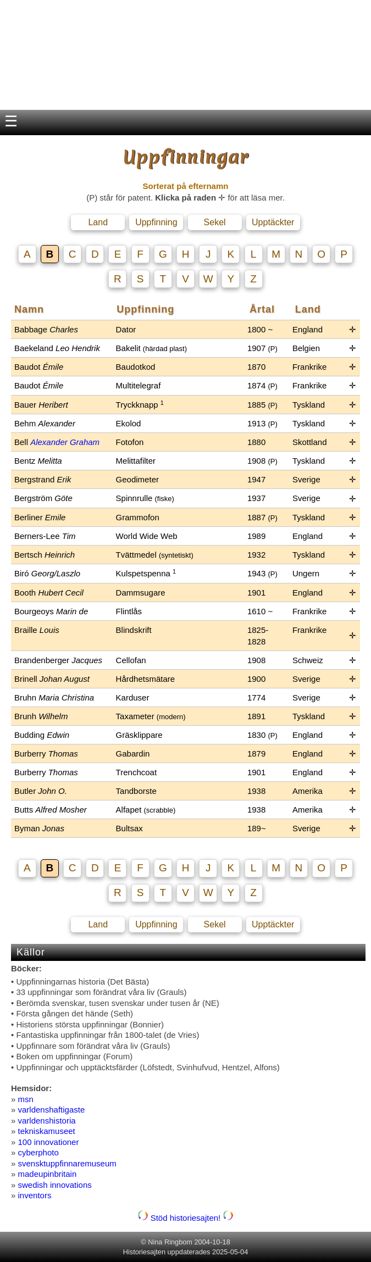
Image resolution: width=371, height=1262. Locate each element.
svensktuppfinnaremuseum (67, 1163)
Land (98, 222)
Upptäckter (273, 222)
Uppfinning (156, 222)
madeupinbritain (47, 1173)
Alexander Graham (64, 442)
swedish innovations (55, 1184)
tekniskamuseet (46, 1131)
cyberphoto (38, 1152)
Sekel (215, 222)
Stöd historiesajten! (185, 1217)
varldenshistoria (47, 1120)
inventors (35, 1195)
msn (26, 1099)
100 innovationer (48, 1142)
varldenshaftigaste (51, 1109)
